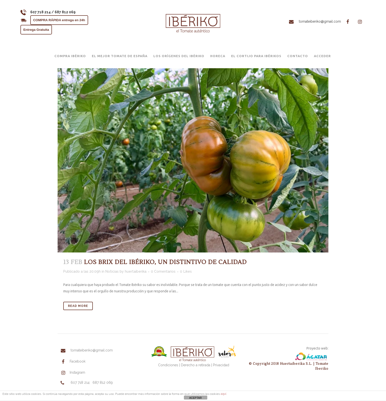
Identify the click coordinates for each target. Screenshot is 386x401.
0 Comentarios (163, 271)
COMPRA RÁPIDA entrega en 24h (62, 20)
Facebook (72, 362)
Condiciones (168, 365)
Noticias (112, 271)
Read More (78, 306)
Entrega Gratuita (39, 30)
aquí (223, 394)
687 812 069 (103, 383)
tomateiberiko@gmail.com (310, 21)
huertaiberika (135, 271)
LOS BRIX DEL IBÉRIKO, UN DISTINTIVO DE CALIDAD (165, 262)
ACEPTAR (195, 397)
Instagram (71, 373)
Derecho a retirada (195, 365)
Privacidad (221, 365)
